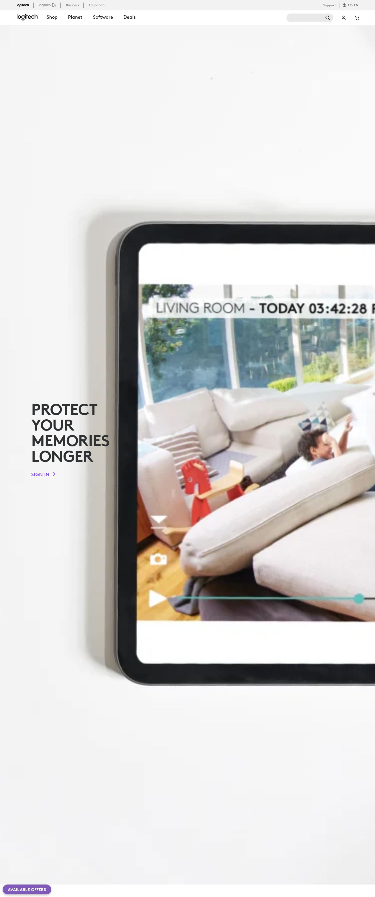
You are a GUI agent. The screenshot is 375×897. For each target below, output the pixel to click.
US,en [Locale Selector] (353, 5)
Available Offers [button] (27, 889)
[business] (73, 5)
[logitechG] (48, 5)
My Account (344, 18)
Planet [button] (75, 17)
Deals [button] (129, 17)
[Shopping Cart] (356, 18)
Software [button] (103, 17)
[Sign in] (44, 474)
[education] (97, 5)
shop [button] (52, 17)
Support (329, 5)
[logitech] (25, 5)
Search (309, 18)
